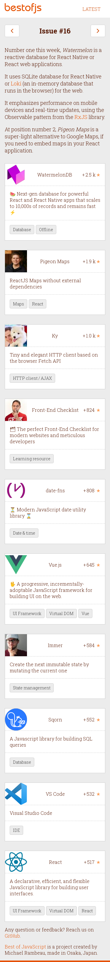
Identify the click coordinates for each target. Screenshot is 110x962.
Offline (46, 229)
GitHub (12, 936)
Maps (18, 304)
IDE (16, 830)
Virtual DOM (61, 613)
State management (31, 688)
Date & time (24, 533)
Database (22, 229)
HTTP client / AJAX (32, 378)
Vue (85, 613)
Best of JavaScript (25, 946)
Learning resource (31, 458)
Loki (16, 83)
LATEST (91, 9)
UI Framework (27, 613)
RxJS (81, 116)
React (37, 304)
